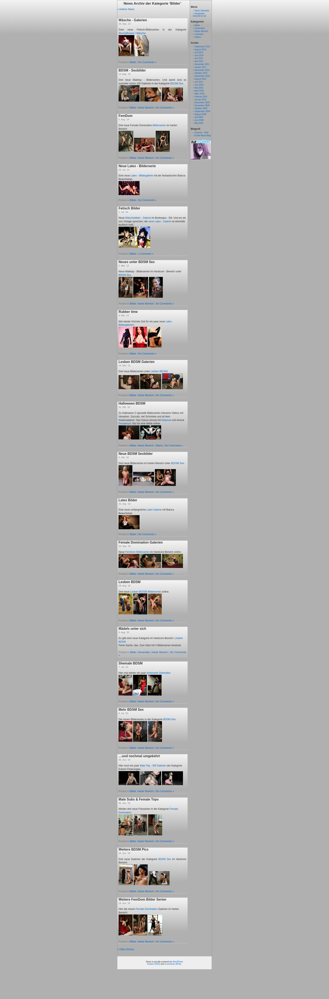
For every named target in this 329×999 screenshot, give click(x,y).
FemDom (126, 116)
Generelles (144, 652)
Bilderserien (159, 125)
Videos (159, 445)
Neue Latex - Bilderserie (137, 166)
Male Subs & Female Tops (139, 799)
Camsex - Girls (201, 132)
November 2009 (202, 105)
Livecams (199, 34)
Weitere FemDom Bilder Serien (142, 899)
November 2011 (202, 64)
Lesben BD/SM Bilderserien (145, 591)
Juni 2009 (199, 120)
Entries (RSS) (153, 964)
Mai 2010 (199, 88)
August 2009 (200, 114)
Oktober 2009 (201, 108)
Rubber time (128, 312)
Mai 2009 (199, 123)
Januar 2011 (200, 67)
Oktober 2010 (201, 73)
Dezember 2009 (202, 102)
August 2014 (200, 49)
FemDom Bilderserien (137, 551)
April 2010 (199, 91)
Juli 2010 (199, 82)
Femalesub (125, 423)
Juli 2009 (199, 117)
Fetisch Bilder (129, 208)
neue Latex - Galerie (159, 221)
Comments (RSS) (173, 964)
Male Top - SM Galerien (153, 765)
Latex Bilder (128, 500)
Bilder (133, 62)
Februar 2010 (201, 96)
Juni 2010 (199, 85)
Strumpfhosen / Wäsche (132, 33)
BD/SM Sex (176, 83)
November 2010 (202, 70)
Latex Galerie (153, 509)
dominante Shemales (158, 672)
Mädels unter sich (132, 628)
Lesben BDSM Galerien (137, 362)
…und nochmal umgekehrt (139, 756)
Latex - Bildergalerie (142, 175)
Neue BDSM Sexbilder (136, 453)
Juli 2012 (199, 58)
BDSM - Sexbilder (132, 70)
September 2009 (202, 111)
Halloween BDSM (132, 403)
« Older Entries (125, 949)
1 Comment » (145, 253)
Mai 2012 (199, 61)
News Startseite (202, 10)
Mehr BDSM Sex (131, 709)
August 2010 (200, 79)
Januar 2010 (200, 99)
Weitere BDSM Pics (134, 849)
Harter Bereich (145, 107)
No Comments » (147, 62)
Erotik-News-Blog (203, 135)
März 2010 (199, 94)
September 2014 (202, 46)
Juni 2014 (199, 55)
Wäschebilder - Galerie (138, 217)
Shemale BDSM (130, 663)
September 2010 (202, 76)
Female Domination (146, 909)
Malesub (166, 420)
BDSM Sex (125, 275)
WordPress (178, 962)
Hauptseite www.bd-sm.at (199, 14)
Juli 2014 (199, 52)
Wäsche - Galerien (133, 20)
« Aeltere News (125, 9)
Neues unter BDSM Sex (137, 262)
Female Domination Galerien (141, 542)
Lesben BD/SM (159, 371)
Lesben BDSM (130, 582)
